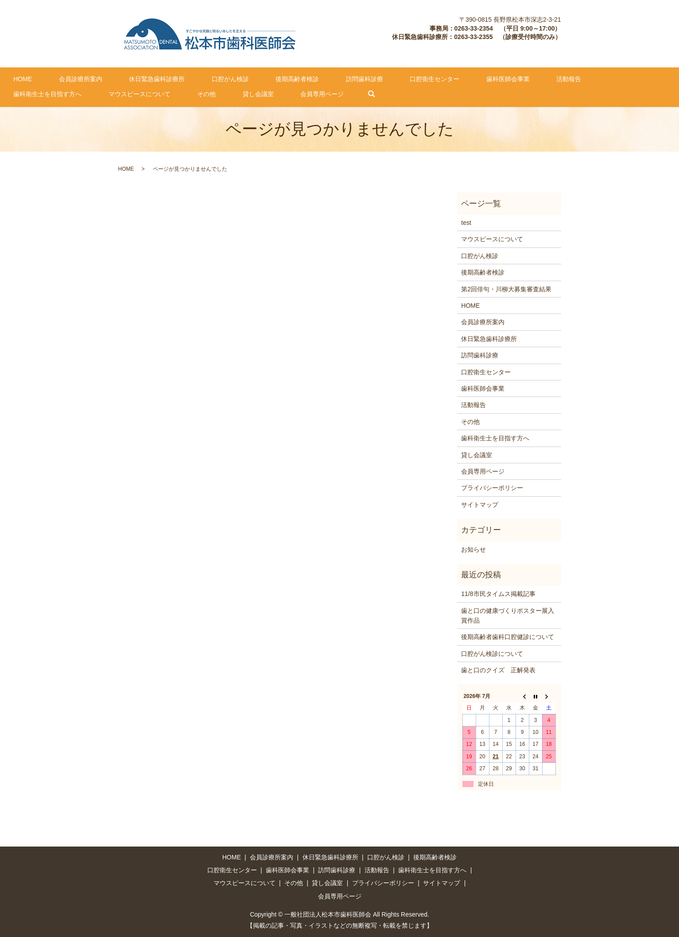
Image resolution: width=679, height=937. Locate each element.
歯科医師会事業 (418, 78)
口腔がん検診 (188, 78)
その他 (17, 93)
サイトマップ (479, 503)
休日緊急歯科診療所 (127, 78)
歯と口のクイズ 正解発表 (498, 669)
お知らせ (473, 548)
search (152, 93)
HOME (17, 78)
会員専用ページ (108, 93)
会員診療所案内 (62, 78)
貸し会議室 (56, 93)
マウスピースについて (609, 78)
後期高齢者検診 (243, 78)
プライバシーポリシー (492, 487)
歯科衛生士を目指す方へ (529, 78)
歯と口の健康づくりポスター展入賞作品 (507, 614)
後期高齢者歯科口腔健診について (507, 636)
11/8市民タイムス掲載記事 (498, 593)
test (466, 222)
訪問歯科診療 (299, 78)
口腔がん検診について (492, 653)
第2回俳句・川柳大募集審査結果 (506, 288)
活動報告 (467, 78)
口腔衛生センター (357, 78)
